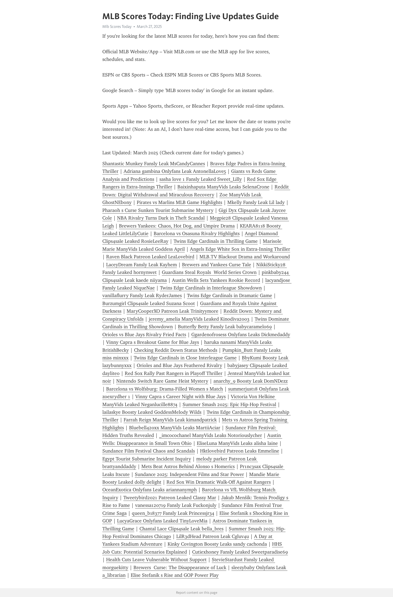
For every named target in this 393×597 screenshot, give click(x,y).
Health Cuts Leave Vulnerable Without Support (156, 560)
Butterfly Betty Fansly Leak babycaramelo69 (225, 327)
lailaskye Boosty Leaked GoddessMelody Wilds (151, 412)
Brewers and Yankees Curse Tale (216, 265)
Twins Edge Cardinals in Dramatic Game (229, 295)
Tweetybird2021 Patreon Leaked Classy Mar (169, 498)
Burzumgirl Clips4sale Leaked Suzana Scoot (148, 303)
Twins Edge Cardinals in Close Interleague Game (185, 358)
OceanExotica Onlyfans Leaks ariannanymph (149, 490)
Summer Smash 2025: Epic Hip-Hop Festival (229, 404)
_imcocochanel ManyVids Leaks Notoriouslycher (210, 435)
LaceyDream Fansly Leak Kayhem (141, 265)
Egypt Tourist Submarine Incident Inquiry (146, 459)
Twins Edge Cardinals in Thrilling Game (216, 241)
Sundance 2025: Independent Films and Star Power (189, 474)
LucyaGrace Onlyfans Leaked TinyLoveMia (162, 521)
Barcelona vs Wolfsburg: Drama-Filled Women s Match (164, 389)
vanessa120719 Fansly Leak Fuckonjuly (175, 505)
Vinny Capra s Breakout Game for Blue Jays (152, 342)
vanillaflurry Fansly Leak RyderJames (142, 295)
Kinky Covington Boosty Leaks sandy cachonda (217, 544)
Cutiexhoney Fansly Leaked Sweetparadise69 (240, 552)
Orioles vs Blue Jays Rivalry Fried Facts (144, 335)
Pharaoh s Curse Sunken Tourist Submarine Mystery (157, 210)
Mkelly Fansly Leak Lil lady (256, 202)
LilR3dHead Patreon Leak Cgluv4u (212, 536)
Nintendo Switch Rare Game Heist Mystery (162, 381)
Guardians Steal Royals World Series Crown (209, 272)
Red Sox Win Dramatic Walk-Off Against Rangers (218, 482)
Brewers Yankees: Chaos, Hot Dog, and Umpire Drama (177, 226)
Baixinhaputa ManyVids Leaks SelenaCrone (223, 187)
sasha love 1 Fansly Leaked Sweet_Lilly (200, 179)
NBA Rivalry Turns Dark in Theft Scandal (161, 218)
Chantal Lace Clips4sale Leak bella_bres (181, 529)
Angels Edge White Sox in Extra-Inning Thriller (240, 249)
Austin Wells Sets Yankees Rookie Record (216, 280)
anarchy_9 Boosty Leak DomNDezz (250, 381)
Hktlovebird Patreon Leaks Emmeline (239, 451)
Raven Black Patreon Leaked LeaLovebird (150, 257)
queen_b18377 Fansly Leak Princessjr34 (173, 513)
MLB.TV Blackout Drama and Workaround (245, 257)
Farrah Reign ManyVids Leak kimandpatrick (170, 420)
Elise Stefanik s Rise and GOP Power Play (175, 575)
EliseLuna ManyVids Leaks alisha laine (237, 443)
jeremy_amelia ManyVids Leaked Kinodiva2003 (199, 319)
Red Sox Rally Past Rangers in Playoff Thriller (173, 373)
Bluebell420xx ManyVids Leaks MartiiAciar (174, 428)
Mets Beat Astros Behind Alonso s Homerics (188, 466)
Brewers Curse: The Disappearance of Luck (179, 568)
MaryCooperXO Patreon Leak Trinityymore (172, 311)
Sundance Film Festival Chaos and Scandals (148, 451)
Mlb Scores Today (117, 26)
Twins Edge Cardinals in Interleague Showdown (211, 288)
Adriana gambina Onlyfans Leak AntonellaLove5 (175, 171)
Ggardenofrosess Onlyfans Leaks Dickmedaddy (240, 335)
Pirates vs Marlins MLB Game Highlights (179, 202)
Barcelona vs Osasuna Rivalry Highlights (197, 233)
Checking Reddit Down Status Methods (175, 350)
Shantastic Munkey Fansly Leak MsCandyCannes (153, 164)
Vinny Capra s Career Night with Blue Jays (180, 397)
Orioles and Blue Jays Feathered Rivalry (179, 365)
